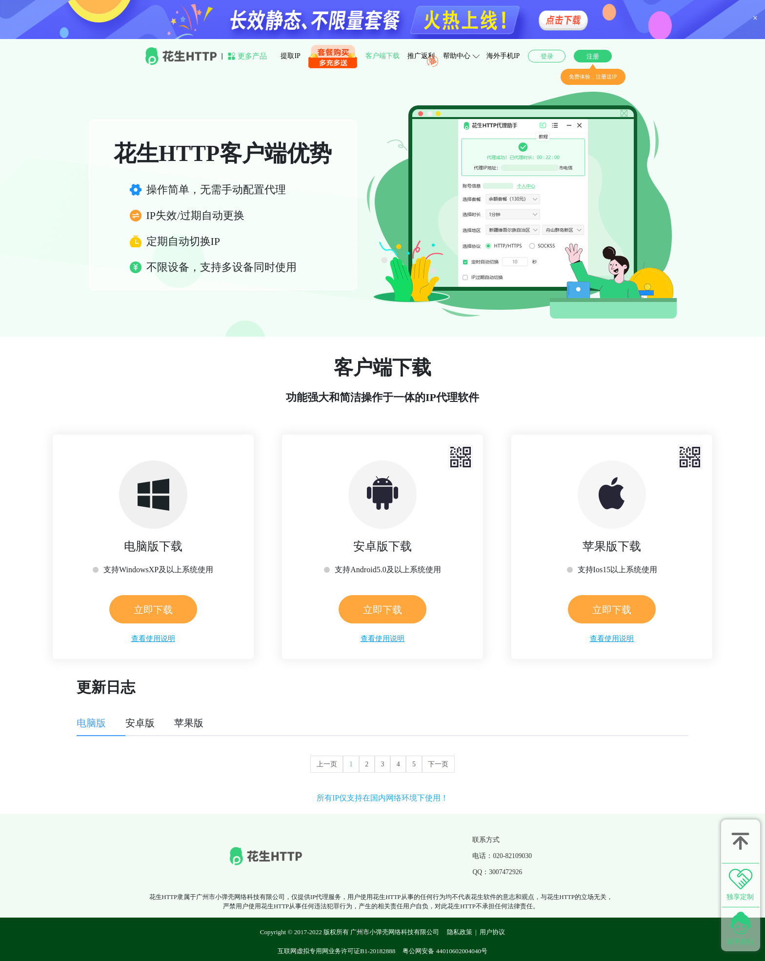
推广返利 (421, 56)
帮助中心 (456, 56)
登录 (547, 56)
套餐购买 (322, 56)
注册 (592, 56)
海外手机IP (503, 56)
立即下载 (153, 609)
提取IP (290, 56)
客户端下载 (382, 56)
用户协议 (492, 932)
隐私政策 (459, 932)
